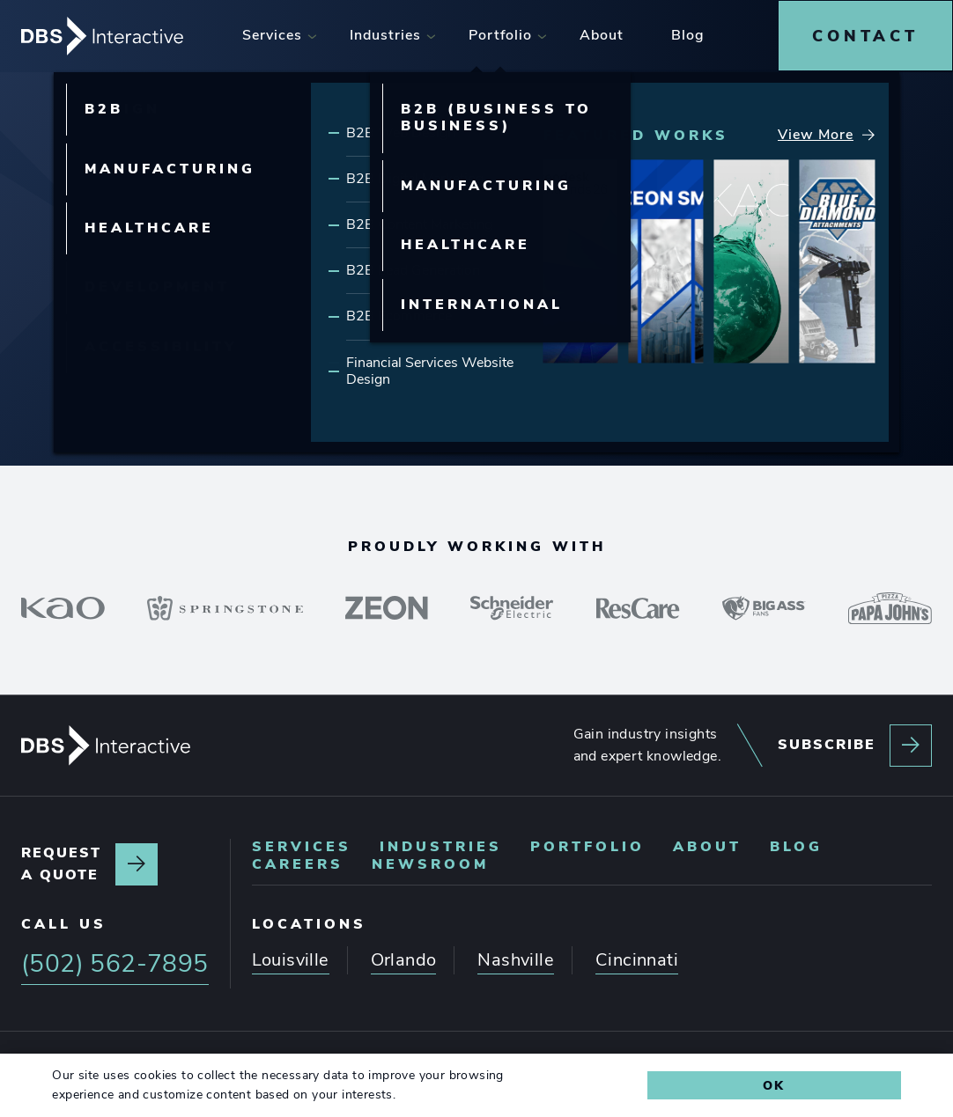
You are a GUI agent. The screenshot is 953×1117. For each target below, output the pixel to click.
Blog (796, 845)
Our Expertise (363, 273)
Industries (441, 845)
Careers (298, 862)
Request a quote (61, 862)
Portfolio (587, 845)
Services (301, 845)
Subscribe (826, 743)
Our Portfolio (558, 273)
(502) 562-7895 (629, 380)
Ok (774, 1085)
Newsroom (430, 862)
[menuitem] (274, 35)
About (707, 845)
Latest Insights (763, 273)
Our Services (174, 273)
